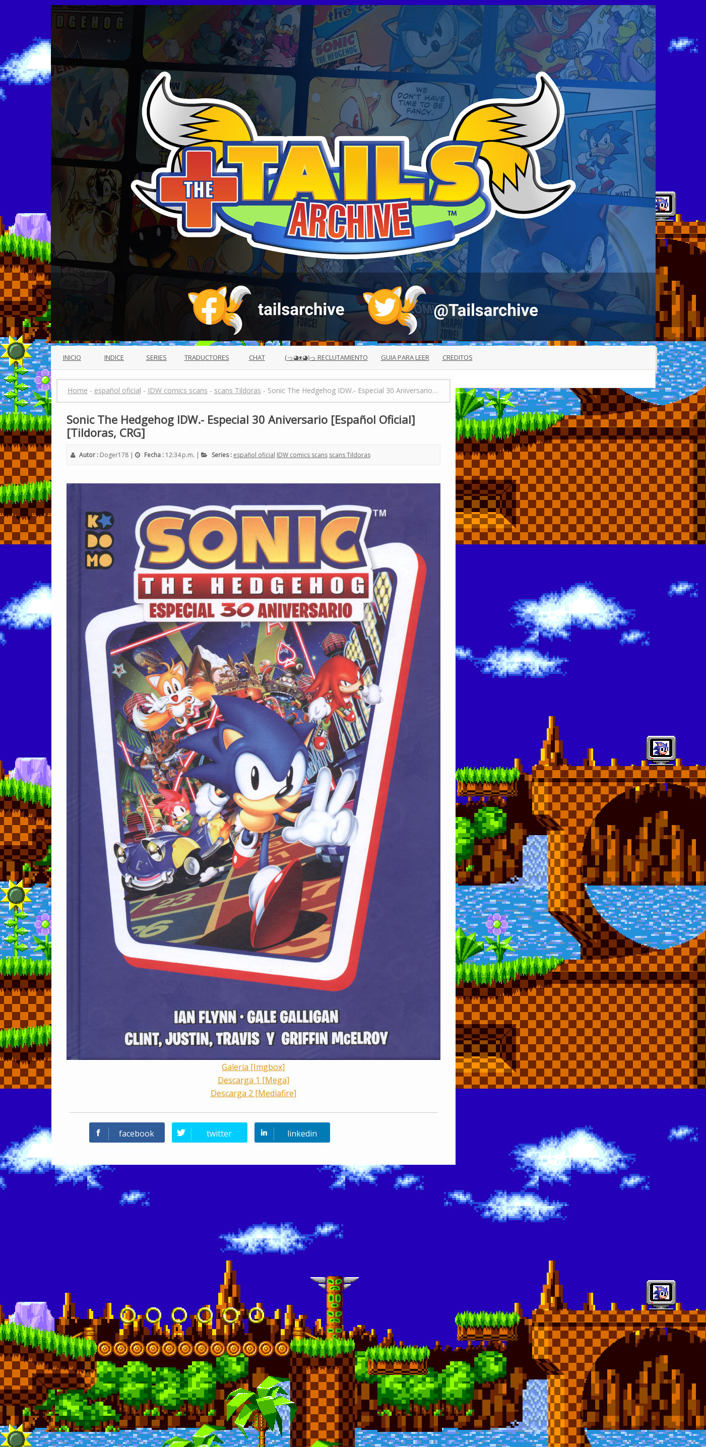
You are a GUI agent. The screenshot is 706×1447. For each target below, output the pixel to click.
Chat (257, 357)
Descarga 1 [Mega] (253, 1080)
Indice (114, 357)
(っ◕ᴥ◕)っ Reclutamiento (326, 357)
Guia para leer (405, 357)
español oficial (254, 455)
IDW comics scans (302, 455)
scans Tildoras (349, 455)
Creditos (457, 357)
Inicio (72, 357)
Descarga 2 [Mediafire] (253, 1093)
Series (156, 357)
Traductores (206, 357)
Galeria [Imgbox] (253, 1067)
